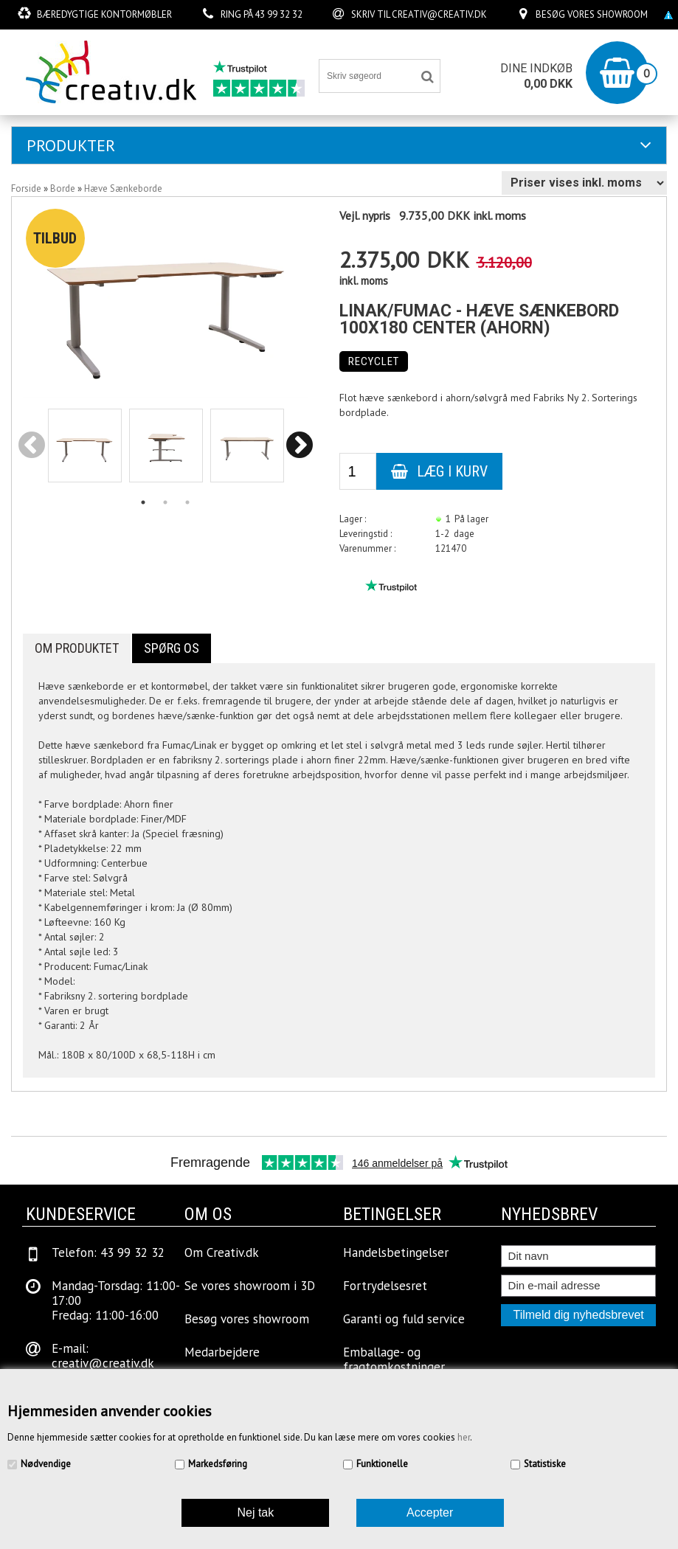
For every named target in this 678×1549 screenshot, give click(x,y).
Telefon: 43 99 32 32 (108, 1252)
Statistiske (545, 1464)
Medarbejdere (222, 1352)
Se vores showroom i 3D (249, 1286)
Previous (32, 446)
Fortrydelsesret (385, 1286)
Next (300, 446)
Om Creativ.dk (221, 1252)
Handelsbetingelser (396, 1252)
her (463, 1437)
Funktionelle (382, 1464)
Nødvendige (46, 1464)
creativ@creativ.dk (439, 14)
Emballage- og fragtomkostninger (394, 1359)
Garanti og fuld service (404, 1319)
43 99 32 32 (278, 14)
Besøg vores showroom (592, 14)
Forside (26, 188)
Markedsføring (217, 1464)
